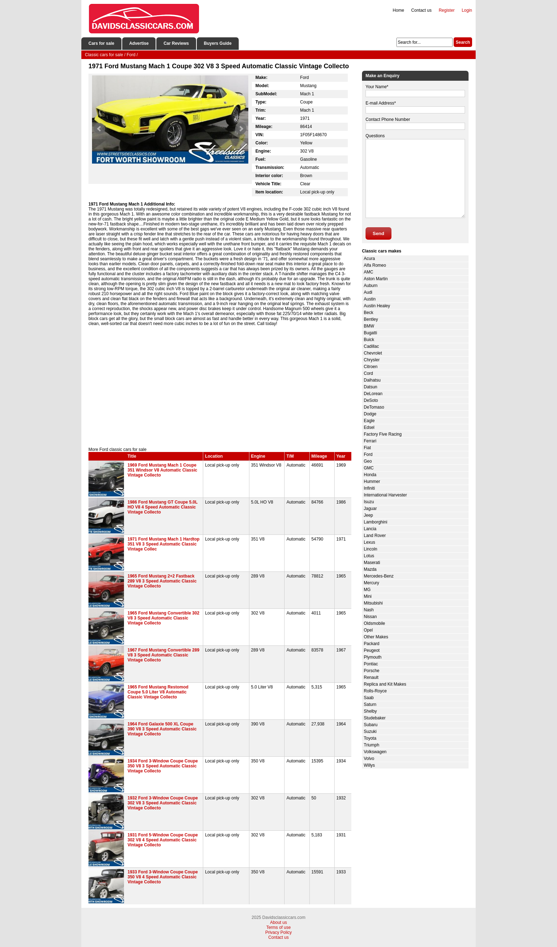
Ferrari (370, 440)
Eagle (369, 420)
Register (447, 10)
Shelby (370, 711)
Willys (369, 765)
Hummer (372, 481)
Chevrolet (373, 353)
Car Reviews (176, 43)
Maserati (372, 562)
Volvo (369, 758)
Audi (368, 292)
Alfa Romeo (375, 265)
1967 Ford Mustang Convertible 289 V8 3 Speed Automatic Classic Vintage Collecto (163, 655)
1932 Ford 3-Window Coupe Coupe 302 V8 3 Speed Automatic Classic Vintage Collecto (163, 803)
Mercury (371, 582)
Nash (369, 609)
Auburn (371, 285)
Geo (368, 461)
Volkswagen (375, 751)
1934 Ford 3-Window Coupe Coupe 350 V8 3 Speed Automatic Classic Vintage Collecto (163, 766)
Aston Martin (376, 278)
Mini (368, 596)
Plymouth (373, 657)
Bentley (371, 319)
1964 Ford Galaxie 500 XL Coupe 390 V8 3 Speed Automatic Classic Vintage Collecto (162, 729)
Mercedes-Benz (379, 576)
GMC (369, 467)
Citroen (371, 366)
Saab (369, 697)
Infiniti (369, 488)
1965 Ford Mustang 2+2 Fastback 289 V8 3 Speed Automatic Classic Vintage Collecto (162, 581)
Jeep (368, 515)
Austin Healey (377, 305)
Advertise (139, 43)
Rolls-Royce (375, 690)
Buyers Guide (218, 43)
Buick (369, 339)
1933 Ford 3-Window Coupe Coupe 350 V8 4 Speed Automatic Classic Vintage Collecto (163, 876)
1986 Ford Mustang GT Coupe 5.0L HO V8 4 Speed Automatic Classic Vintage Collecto (163, 507)
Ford (368, 454)
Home (398, 10)
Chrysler (372, 359)
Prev (99, 128)
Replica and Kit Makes (385, 684)
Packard (371, 643)
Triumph (371, 745)
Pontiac (371, 663)
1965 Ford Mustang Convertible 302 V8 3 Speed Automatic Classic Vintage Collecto (163, 618)
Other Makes (376, 636)
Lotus (369, 555)
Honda (370, 474)
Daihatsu (372, 380)
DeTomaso (374, 407)
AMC (368, 272)
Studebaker (374, 717)
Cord (368, 373)
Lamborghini (375, 522)
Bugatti (370, 332)
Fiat (367, 447)
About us (278, 922)
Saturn (370, 704)
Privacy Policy (278, 932)
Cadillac (371, 346)
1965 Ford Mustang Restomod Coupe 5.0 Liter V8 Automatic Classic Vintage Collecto (158, 692)
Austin (369, 299)
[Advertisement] (219, 386)
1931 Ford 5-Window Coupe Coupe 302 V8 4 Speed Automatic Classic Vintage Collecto (163, 839)
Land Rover (375, 535)
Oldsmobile (374, 623)
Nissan (370, 616)
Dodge (370, 413)
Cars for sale (101, 43)
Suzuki (370, 731)
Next (241, 128)
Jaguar (370, 508)
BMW (369, 326)
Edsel (369, 427)
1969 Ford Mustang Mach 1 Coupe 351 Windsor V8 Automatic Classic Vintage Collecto (162, 470)
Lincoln (370, 549)
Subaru (371, 724)
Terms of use (278, 927)
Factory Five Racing (383, 434)
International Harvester (385, 495)
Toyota (370, 738)
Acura (369, 258)
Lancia (370, 528)
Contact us (421, 10)
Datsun (370, 386)
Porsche (371, 670)
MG (367, 589)
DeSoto (371, 400)
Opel (368, 630)
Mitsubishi (373, 603)
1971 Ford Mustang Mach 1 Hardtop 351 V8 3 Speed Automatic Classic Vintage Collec (164, 544)
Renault (371, 677)
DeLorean (373, 393)
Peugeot (372, 650)
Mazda (370, 569)
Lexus (369, 542)
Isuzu (369, 501)
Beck (368, 312)
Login (467, 10)
